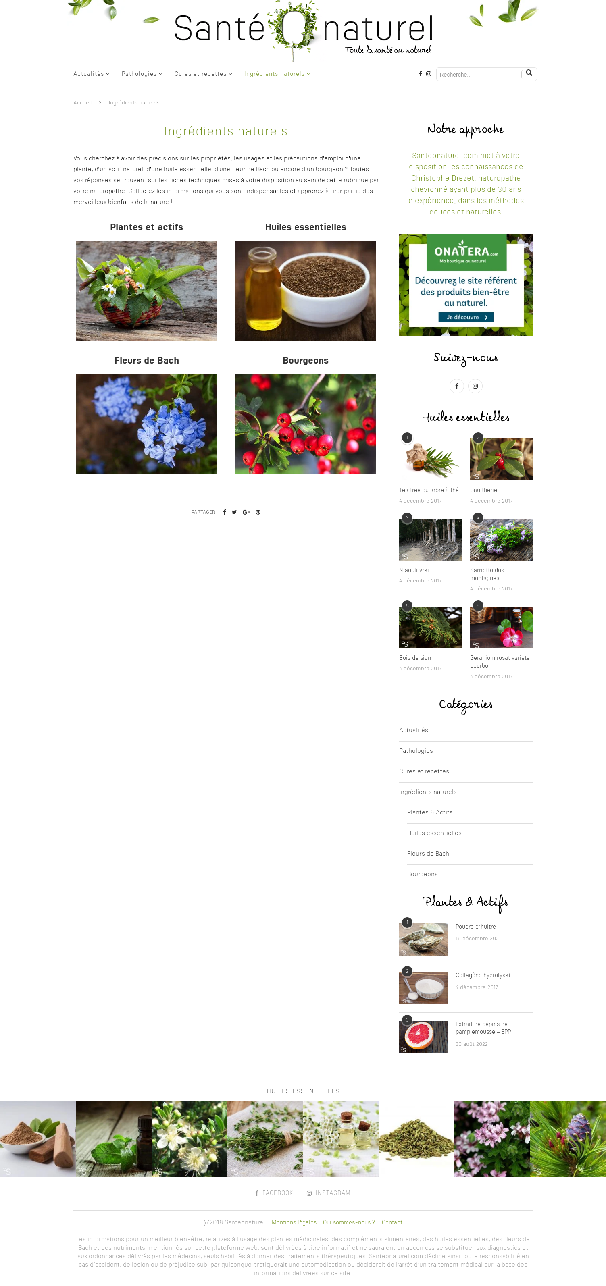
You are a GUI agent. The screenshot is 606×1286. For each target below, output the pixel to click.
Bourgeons (422, 875)
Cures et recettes (201, 74)
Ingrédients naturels (274, 74)
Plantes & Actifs (430, 813)
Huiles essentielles (434, 834)
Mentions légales (294, 1223)
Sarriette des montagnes (487, 575)
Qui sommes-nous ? (349, 1223)
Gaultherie (483, 490)
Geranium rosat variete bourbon (500, 662)
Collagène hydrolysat (483, 976)
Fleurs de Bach (428, 854)
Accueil (82, 103)
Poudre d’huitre (476, 927)
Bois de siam (416, 658)
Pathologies (139, 74)
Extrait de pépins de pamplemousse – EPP (483, 1028)
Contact (392, 1223)
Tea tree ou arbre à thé (429, 490)
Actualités (88, 74)
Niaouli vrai (414, 570)
